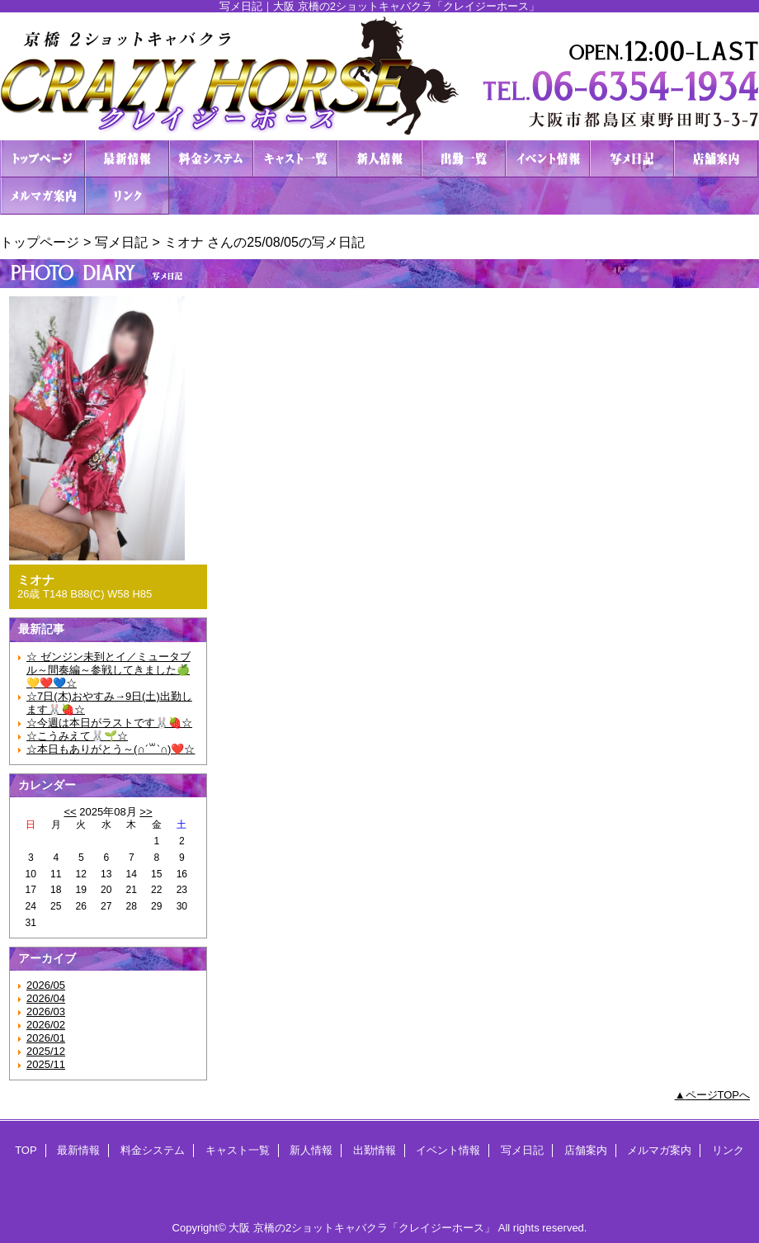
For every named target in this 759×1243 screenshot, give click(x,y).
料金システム (211, 158)
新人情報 (379, 158)
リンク (127, 196)
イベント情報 (548, 158)
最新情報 (127, 158)
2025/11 (45, 1064)
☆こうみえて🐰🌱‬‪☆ (77, 736)
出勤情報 (464, 158)
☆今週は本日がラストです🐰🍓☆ (109, 722)
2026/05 (45, 985)
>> (145, 812)
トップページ (39, 241)
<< (70, 812)
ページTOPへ (718, 1095)
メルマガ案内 (43, 196)
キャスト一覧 (295, 158)
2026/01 (45, 1038)
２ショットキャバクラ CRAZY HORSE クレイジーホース (379, 76)
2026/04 (45, 998)
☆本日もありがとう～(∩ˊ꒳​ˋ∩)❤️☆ (110, 749)
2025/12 (45, 1051)
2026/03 (45, 1011)
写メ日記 (632, 158)
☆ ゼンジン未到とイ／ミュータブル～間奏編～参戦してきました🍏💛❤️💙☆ (108, 669)
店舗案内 (716, 158)
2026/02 (45, 1025)
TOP (43, 158)
